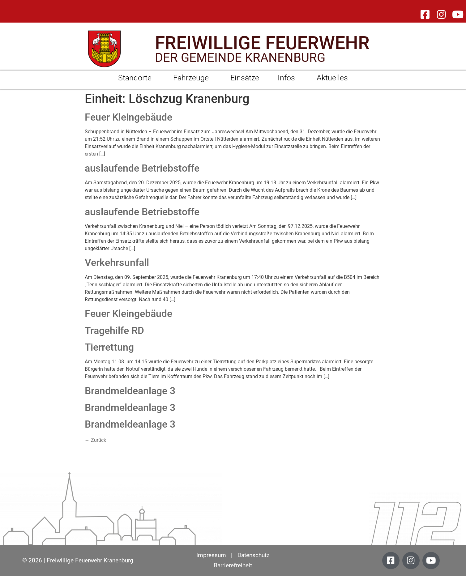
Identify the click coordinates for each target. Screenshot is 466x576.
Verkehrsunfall (117, 262)
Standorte (136, 77)
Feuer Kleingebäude (128, 117)
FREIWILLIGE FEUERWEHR (262, 42)
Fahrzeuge (192, 77)
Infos (288, 77)
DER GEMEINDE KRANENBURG (240, 57)
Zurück (95, 440)
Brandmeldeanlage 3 (130, 391)
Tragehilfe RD (114, 330)
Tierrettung (109, 347)
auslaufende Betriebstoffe (142, 168)
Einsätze (244, 77)
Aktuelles (332, 77)
